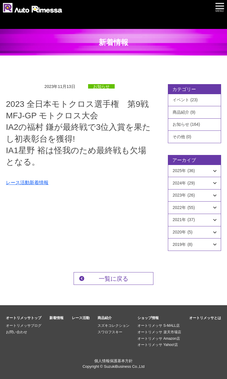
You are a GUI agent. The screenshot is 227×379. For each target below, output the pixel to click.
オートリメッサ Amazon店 (158, 338)
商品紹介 (105, 318)
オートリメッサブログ (23, 326)
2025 (184, 171)
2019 (182, 245)
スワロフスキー (110, 332)
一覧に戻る (113, 278)
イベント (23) (185, 99)
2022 (184, 208)
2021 (184, 220)
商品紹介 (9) (184, 112)
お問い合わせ (16, 332)
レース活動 (81, 318)
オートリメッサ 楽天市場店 (159, 332)
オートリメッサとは (205, 318)
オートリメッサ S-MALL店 (158, 326)
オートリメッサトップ (23, 318)
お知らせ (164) (186, 124)
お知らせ (101, 86)
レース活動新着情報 (27, 182)
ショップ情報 (148, 318)
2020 (182, 232)
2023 (184, 195)
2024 (184, 183)
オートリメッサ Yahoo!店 (157, 345)
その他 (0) (182, 136)
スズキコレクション (113, 326)
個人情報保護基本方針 (113, 361)
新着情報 (56, 318)
